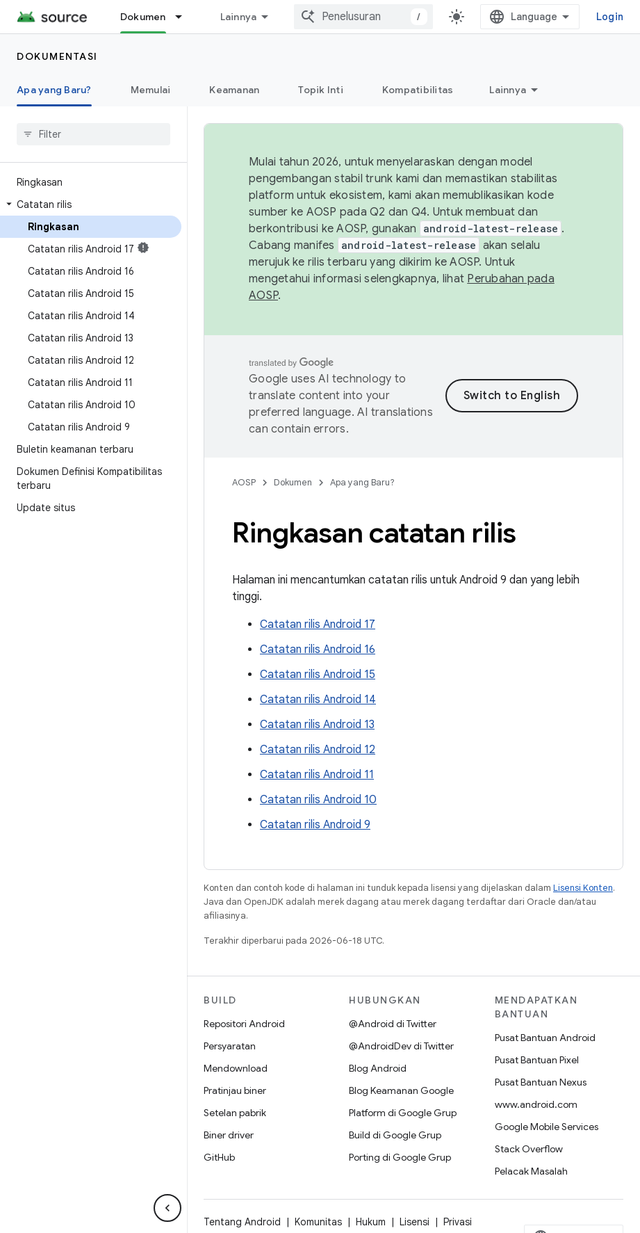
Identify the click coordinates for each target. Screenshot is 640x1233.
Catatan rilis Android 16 (317, 649)
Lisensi (414, 1221)
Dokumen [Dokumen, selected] (143, 16)
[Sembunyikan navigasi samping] (167, 1208)
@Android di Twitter (392, 1023)
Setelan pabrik (235, 1112)
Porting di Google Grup (400, 1157)
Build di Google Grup (395, 1135)
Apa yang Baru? (362, 482)
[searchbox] (93, 134)
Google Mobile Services (546, 1126)
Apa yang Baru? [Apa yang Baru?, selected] (54, 89)
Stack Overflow (529, 1149)
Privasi (457, 1221)
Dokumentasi (57, 56)
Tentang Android (242, 1221)
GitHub (219, 1157)
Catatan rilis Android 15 (317, 675)
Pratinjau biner (235, 1090)
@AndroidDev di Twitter (401, 1046)
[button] (90, 204)
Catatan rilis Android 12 (317, 750)
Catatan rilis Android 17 (317, 624)
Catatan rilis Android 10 (318, 800)
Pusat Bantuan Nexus (540, 1082)
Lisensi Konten (583, 888)
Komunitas (318, 1221)
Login (609, 16)
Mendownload (236, 1068)
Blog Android (378, 1068)
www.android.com (536, 1104)
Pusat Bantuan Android (545, 1037)
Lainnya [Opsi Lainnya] (507, 89)
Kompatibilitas (418, 89)
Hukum (371, 1221)
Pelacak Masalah (531, 1171)
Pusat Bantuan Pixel (537, 1060)
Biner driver (229, 1135)
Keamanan (234, 89)
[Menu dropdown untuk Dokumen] (185, 16)
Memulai (151, 89)
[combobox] (363, 16)
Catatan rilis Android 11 (317, 775)
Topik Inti (320, 89)
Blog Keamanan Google (401, 1090)
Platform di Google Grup (403, 1112)
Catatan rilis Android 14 (318, 700)
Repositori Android (244, 1023)
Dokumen (293, 482)
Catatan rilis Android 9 (315, 825)
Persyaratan (230, 1046)
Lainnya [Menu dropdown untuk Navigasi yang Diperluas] (238, 16)
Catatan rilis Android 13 (317, 725)
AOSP (244, 482)
